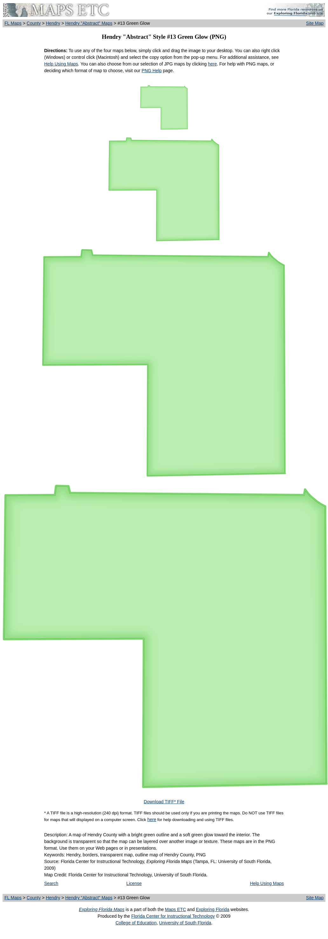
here (212, 63)
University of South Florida (185, 922)
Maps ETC (175, 909)
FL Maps (13, 23)
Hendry (53, 23)
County (34, 23)
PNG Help (152, 70)
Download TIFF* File (164, 801)
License (134, 883)
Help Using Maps (61, 63)
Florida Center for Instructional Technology (173, 916)
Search (51, 883)
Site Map (315, 23)
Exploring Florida (212, 909)
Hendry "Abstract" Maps (88, 23)
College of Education (135, 922)
